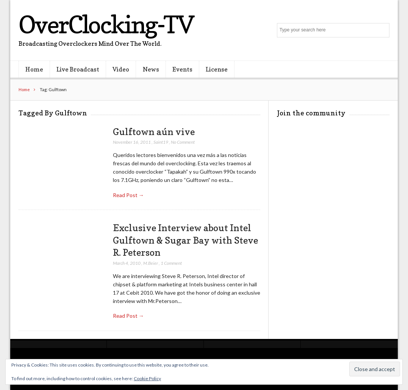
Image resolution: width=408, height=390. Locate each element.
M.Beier (150, 263)
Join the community (311, 113)
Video (121, 69)
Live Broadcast (77, 69)
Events (182, 69)
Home (34, 69)
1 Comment (171, 263)
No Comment (183, 142)
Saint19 (160, 142)
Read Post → (128, 195)
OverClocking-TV (106, 24)
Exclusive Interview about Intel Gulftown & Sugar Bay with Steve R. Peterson (185, 240)
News (151, 69)
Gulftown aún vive (154, 131)
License (217, 69)
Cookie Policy (147, 378)
